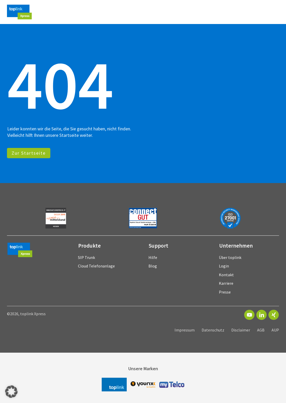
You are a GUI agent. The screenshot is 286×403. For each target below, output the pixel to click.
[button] (11, 391)
